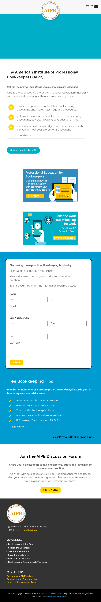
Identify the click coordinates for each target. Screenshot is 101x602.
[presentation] (30, 351)
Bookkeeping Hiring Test (21, 544)
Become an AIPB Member (20, 576)
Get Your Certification (19, 558)
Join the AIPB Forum (18, 551)
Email (13, 306)
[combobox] (68, 323)
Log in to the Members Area (21, 582)
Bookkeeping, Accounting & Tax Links (27, 562)
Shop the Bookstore (18, 555)
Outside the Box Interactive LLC (56, 597)
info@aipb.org (30, 530)
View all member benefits (23, 150)
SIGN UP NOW (50, 490)
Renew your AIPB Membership (22, 579)
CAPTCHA (15, 343)
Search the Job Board (19, 548)
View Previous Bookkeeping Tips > (73, 437)
